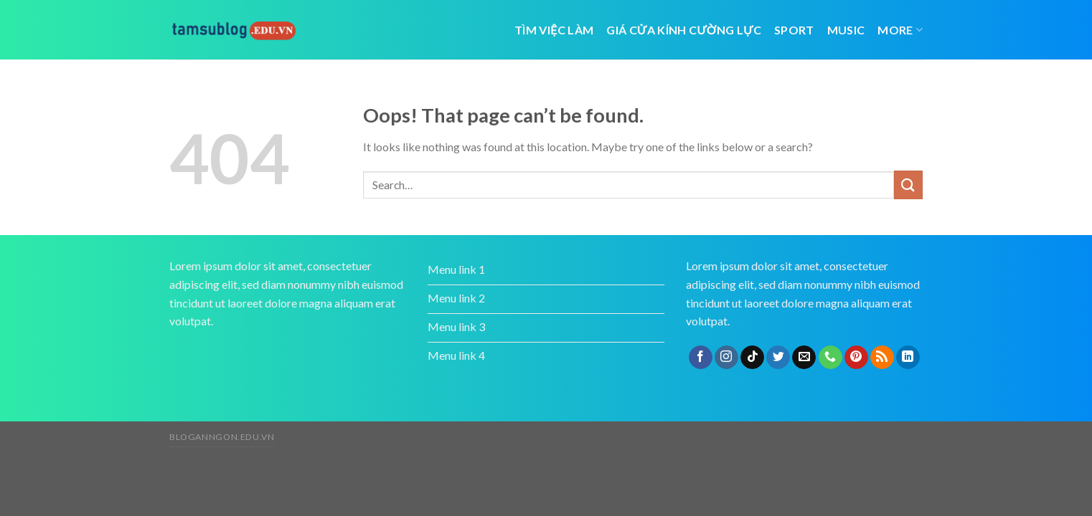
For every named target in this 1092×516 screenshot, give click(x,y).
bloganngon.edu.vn (221, 436)
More (900, 30)
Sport (794, 30)
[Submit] (908, 185)
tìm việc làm (553, 30)
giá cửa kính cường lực (683, 30)
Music (846, 30)
